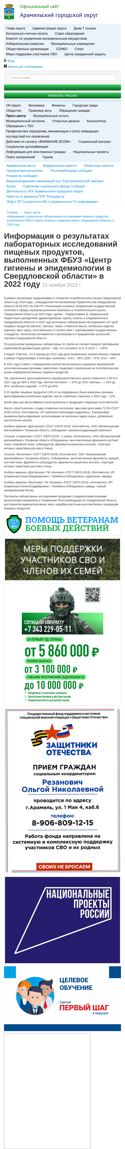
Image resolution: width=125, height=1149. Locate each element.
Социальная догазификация (27, 146)
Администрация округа (49, 28)
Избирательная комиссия (25, 43)
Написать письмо (62, 95)
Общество (13, 110)
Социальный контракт (94, 141)
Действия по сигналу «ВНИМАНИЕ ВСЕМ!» (38, 141)
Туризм (47, 157)
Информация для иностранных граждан (36, 152)
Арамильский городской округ (59, 15)
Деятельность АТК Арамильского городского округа (44, 191)
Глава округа (15, 28)
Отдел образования (69, 33)
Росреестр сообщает (22, 176)
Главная (12, 212)
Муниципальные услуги (50, 116)
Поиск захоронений (20, 157)
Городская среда (85, 105)
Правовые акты (40, 110)
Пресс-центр (16, 116)
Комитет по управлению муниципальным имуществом (46, 38)
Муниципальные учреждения (73, 43)
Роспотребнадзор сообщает (72, 170)
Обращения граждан (74, 110)
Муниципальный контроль (25, 121)
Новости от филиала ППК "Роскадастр (35, 196)
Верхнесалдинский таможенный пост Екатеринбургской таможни (54, 181)
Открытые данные (66, 121)
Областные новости (98, 165)
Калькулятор (96, 121)
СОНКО (61, 49)
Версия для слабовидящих (25, 66)
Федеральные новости (59, 165)
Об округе (13, 105)
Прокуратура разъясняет (24, 170)
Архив (10, 186)
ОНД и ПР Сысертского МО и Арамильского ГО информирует (52, 201)
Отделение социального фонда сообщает (54, 186)
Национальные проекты (91, 152)
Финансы (58, 105)
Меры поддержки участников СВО (31, 54)
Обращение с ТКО (19, 126)
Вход (11, 60)
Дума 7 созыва (85, 28)
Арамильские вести (21, 165)
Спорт (79, 49)
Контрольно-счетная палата (27, 33)
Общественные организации (27, 49)
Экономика (36, 105)
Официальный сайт (39, 6)
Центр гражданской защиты (85, 54)
